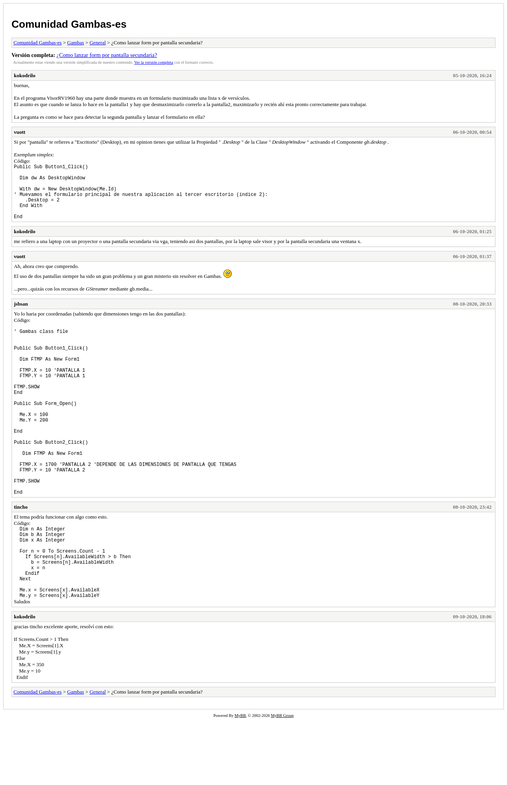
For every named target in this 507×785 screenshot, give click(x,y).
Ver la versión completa (153, 62)
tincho (21, 556)
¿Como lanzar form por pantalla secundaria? (107, 55)
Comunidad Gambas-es (68, 24)
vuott (19, 132)
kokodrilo (24, 75)
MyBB (240, 779)
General (98, 43)
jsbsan (21, 316)
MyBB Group (282, 779)
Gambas (75, 43)
